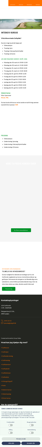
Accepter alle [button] (31, 443)
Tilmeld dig (8, 289)
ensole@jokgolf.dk (10, 323)
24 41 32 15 (7, 321)
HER (16, 105)
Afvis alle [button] (11, 443)
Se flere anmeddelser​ (21, 230)
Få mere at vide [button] (21, 439)
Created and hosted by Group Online (11, 338)
